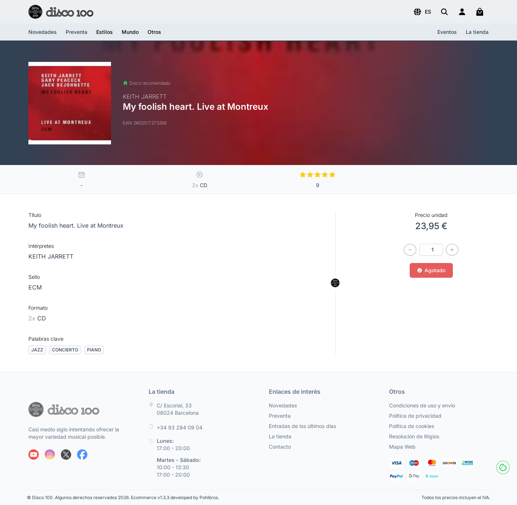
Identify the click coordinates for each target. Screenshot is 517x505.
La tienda (477, 32)
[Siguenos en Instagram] (50, 454)
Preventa (76, 32)
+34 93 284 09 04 (179, 427)
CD (37, 318)
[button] (422, 11)
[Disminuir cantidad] (410, 250)
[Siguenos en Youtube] (33, 454)
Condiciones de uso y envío (422, 405)
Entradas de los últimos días (302, 426)
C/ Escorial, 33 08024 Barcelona (178, 409)
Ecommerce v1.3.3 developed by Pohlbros (174, 497)
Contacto (280, 446)
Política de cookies (411, 426)
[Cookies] (503, 467)
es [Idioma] (422, 11)
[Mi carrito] (480, 11)
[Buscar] (444, 11)
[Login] (462, 11)
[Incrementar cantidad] (452, 250)
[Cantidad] (431, 250)
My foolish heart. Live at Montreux (76, 225)
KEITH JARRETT (50, 256)
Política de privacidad (415, 416)
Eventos (447, 32)
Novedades (42, 32)
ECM (35, 287)
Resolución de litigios (414, 436)
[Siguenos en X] (66, 454)
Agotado (431, 270)
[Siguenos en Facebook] (82, 454)
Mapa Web (402, 446)
